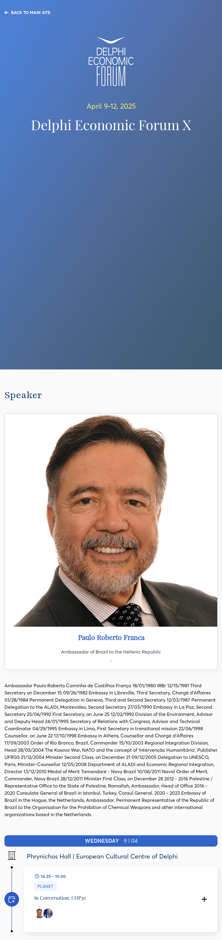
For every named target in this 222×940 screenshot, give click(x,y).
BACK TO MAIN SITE (30, 12)
